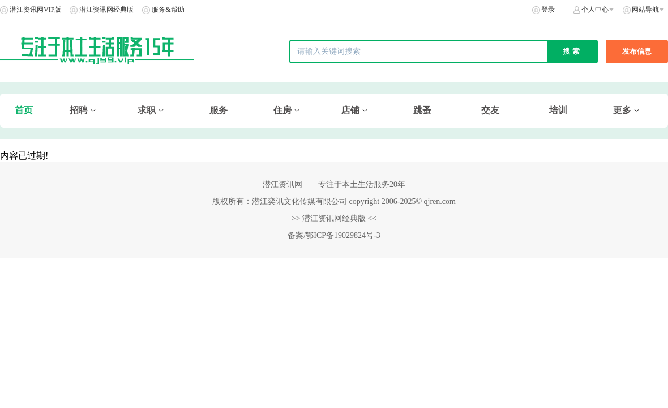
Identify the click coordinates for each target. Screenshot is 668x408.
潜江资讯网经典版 (106, 10)
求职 (147, 110)
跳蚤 (422, 110)
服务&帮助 (168, 10)
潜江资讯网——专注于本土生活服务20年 (334, 184)
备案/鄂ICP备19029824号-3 (334, 235)
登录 (548, 10)
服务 (218, 110)
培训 (558, 110)
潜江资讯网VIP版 (35, 10)
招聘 (79, 110)
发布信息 (637, 51)
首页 (24, 110)
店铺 (350, 110)
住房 (282, 110)
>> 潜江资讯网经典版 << (334, 218)
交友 (490, 110)
